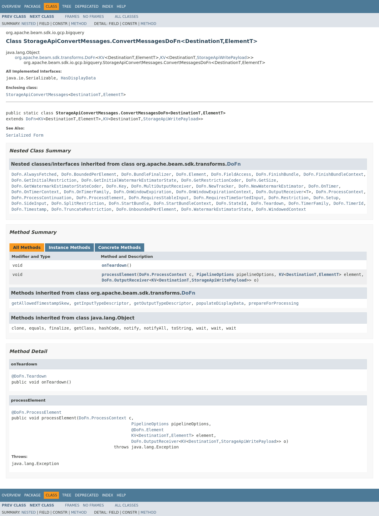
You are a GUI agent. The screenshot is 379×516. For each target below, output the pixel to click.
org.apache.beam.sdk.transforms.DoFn (55, 57)
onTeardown (114, 265)
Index (107, 6)
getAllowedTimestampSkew (40, 303)
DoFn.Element (191, 174)
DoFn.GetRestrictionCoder (211, 180)
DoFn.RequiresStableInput (159, 197)
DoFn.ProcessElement (100, 197)
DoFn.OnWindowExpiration (142, 191)
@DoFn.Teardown (29, 376)
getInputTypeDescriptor (101, 303)
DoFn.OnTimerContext (35, 191)
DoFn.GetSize (261, 180)
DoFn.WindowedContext (281, 209)
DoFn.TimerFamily (309, 203)
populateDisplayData (220, 303)
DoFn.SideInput (29, 203)
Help (121, 6)
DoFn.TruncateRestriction (81, 209)
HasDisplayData (78, 78)
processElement (119, 274)
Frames (72, 17)
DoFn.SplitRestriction (78, 203)
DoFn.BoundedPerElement (89, 174)
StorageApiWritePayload (222, 57)
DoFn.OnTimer (323, 186)
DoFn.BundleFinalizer (146, 174)
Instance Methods (69, 247)
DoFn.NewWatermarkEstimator (271, 186)
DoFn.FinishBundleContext (333, 174)
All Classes (126, 17)
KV (102, 57)
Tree (66, 6)
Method (79, 24)
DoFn (31, 118)
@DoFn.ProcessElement (37, 412)
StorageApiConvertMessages (37, 94)
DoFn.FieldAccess (231, 174)
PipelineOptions (215, 274)
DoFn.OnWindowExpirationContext (213, 191)
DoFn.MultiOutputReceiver (161, 186)
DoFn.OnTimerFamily (86, 191)
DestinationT (86, 94)
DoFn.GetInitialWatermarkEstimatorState (128, 180)
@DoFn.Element (147, 429)
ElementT (113, 94)
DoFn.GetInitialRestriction (44, 180)
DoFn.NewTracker (215, 186)
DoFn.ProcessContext (339, 191)
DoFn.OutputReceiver (279, 191)
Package (32, 6)
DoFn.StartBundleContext (182, 203)
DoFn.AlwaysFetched (34, 174)
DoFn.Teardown (267, 203)
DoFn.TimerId (348, 203)
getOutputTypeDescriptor (162, 303)
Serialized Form (24, 135)
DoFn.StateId (231, 203)
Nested (28, 24)
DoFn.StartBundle (129, 203)
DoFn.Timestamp (29, 209)
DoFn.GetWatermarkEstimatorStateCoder (56, 186)
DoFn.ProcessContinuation (41, 197)
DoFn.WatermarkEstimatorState (216, 209)
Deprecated (87, 6)
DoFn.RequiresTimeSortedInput (229, 197)
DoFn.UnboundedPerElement (146, 209)
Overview (11, 6)
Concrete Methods (119, 247)
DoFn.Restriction (289, 197)
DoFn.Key (116, 186)
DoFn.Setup (326, 197)
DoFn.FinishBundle (277, 174)
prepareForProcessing (274, 303)
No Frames (93, 17)
